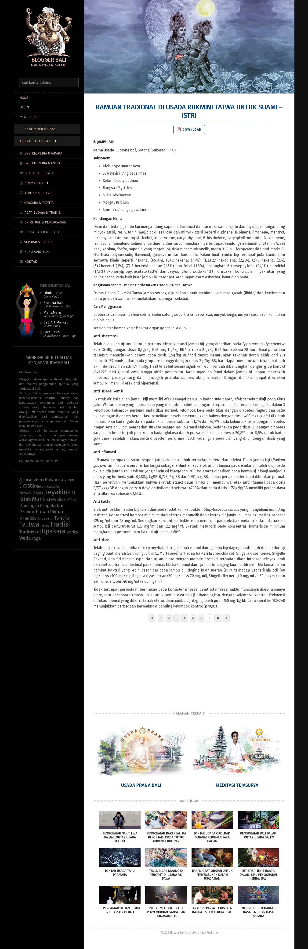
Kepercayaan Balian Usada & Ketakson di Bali (120, 910)
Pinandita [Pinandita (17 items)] (27, 518)
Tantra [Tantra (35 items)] (61, 518)
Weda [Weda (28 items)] (25, 538)
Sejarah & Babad (38, 242)
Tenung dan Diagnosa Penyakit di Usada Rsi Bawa (166, 875)
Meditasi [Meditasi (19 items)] (59, 499)
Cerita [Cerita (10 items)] (70, 480)
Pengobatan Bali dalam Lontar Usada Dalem (258, 835)
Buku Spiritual (37, 252)
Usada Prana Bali (141, 785)
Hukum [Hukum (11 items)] (41, 487)
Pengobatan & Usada (42, 232)
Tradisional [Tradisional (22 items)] (30, 532)
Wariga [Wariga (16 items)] (72, 532)
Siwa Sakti (59, 334)
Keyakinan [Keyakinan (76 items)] (59, 492)
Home (24, 98)
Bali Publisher (210, 932)
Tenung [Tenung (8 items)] (44, 525)
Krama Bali (34, 183)
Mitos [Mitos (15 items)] (72, 499)
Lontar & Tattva (38, 193)
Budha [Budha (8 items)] (62, 480)
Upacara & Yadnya (39, 203)
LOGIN (24, 107)
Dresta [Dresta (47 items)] (27, 485)
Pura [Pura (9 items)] (40, 518)
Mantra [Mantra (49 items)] (41, 499)
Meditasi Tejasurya (237, 785)
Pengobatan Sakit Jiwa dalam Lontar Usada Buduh (119, 837)
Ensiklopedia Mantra (42, 163)
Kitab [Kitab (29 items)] (25, 499)
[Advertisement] (189, 665)
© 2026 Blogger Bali (172, 932)
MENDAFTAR (29, 117)
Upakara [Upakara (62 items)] (53, 531)
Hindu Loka (52, 294)
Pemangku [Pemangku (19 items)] (29, 505)
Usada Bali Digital (40, 173)
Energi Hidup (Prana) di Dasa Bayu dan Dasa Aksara (258, 912)
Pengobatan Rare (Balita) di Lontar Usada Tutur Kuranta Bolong (166, 837)
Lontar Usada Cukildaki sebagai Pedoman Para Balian (212, 837)
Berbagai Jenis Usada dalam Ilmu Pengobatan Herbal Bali (258, 875)
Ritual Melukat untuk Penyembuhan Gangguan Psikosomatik (166, 912)
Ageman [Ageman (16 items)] (26, 479)
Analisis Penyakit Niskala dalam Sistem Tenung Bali (212, 910)
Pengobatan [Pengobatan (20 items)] (51, 505)
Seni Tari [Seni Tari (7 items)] (48, 518)
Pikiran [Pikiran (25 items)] (57, 511)
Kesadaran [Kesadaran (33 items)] (31, 492)
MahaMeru (59, 314)
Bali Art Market (55, 324)
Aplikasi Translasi (36, 141)
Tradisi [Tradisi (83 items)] (60, 524)
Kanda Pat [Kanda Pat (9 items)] (53, 486)
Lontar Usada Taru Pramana (120, 873)
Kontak (31, 262)
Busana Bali (57, 304)
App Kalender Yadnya (37, 129)
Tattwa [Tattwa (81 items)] (29, 524)
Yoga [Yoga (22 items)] (36, 538)
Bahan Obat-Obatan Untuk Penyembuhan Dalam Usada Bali (212, 875)
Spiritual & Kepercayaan (46, 222)
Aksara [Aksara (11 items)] (39, 480)
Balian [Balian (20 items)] (51, 479)
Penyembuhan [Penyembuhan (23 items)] (34, 511)
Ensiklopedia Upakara (43, 153)
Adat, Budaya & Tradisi (43, 213)
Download (189, 129)
